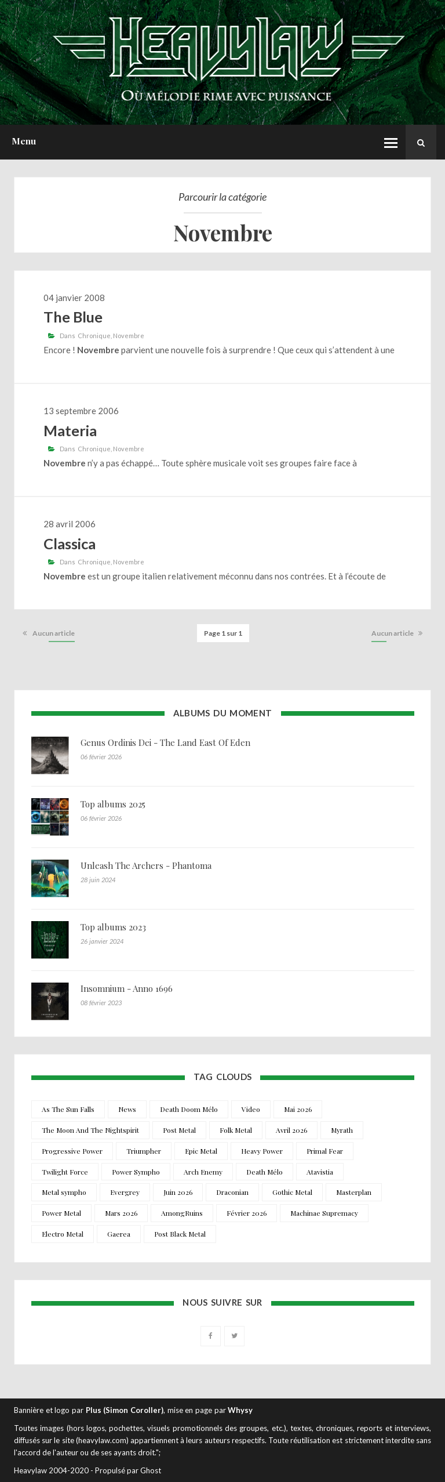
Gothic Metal (292, 1192)
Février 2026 (247, 1213)
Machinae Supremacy (324, 1213)
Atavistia (320, 1171)
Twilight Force (65, 1171)
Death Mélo (264, 1171)
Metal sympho (64, 1192)
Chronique (94, 335)
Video (251, 1109)
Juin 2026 (177, 1192)
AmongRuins (182, 1213)
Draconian (232, 1192)
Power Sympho (136, 1171)
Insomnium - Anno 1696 (127, 988)
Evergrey (125, 1192)
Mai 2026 (298, 1109)
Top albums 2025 (113, 804)
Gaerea (118, 1233)
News (127, 1109)
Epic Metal (201, 1150)
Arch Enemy (203, 1171)
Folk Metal (236, 1130)
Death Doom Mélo (189, 1109)
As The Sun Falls (68, 1109)
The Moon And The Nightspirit (90, 1130)
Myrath (342, 1130)
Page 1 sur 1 (223, 633)
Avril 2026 (291, 1130)
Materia (70, 430)
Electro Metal (62, 1233)
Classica (69, 543)
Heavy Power (262, 1150)
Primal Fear (325, 1150)
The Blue (73, 316)
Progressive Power (72, 1150)
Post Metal (179, 1130)
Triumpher (143, 1150)
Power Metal (61, 1213)
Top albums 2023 (113, 927)
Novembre (128, 335)
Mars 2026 (121, 1213)
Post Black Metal (180, 1233)
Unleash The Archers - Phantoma (146, 865)
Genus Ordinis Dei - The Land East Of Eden (165, 742)
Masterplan (353, 1192)
